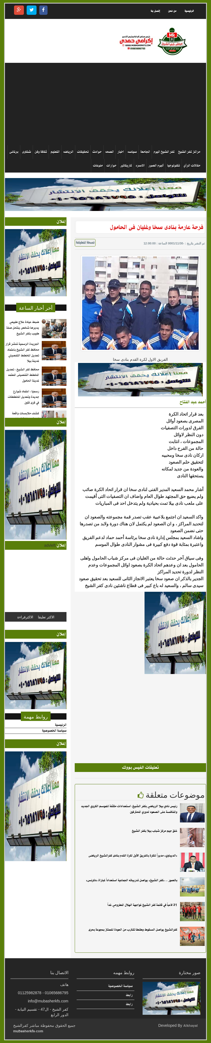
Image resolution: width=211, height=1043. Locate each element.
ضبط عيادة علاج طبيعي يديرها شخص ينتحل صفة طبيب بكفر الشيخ (22, 335)
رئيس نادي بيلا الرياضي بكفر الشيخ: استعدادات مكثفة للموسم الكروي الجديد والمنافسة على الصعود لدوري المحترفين (129, 809)
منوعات (98, 166)
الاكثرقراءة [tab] (25, 616)
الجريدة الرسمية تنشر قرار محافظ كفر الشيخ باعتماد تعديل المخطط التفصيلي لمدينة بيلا (22, 360)
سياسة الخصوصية (54, 731)
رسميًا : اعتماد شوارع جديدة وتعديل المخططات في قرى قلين (23, 404)
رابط (129, 995)
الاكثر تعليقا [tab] (46, 616)
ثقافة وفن (41, 152)
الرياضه (68, 152)
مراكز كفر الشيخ (189, 152)
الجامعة (145, 152)
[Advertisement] (103, 104)
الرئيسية (189, 11)
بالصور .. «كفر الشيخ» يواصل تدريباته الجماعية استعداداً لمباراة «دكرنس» (131, 880)
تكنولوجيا (173, 166)
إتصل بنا (155, 11)
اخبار (120, 152)
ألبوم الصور (156, 166)
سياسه (132, 152)
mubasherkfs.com (28, 1031)
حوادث (97, 152)
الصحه (109, 152)
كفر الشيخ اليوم (164, 152)
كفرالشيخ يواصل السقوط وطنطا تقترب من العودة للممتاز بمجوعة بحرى (132, 930)
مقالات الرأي (192, 166)
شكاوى (26, 152)
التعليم (55, 152)
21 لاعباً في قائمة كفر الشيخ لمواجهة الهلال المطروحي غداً (142, 905)
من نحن (172, 11)
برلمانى (13, 152)
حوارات (111, 166)
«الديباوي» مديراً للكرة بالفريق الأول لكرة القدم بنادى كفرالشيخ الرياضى (132, 855)
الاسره (140, 166)
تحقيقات (83, 152)
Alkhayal (190, 1026)
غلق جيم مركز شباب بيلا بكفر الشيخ (154, 831)
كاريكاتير (126, 166)
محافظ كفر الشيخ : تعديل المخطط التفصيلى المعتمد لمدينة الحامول (22, 382)
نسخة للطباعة (85, 243)
